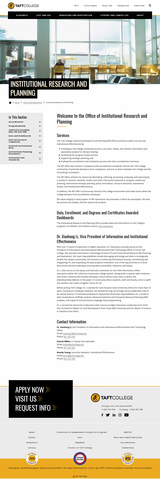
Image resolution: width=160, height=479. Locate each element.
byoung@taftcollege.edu (74, 355)
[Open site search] (150, 5)
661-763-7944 (70, 358)
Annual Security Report (143, 468)
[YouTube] (126, 415)
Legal (97, 468)
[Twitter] (108, 415)
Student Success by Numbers (51, 468)
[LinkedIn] (114, 415)
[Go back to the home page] (10, 103)
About (17, 102)
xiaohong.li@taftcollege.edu (76, 333)
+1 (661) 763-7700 (108, 409)
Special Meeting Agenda (30, 468)
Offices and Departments (32, 102)
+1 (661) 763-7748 (136, 409)
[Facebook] (102, 415)
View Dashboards (106, 226)
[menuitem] (76, 5)
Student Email (139, 5)
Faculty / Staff (107, 5)
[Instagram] (120, 415)
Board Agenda (14, 468)
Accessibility (128, 468)
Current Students (90, 5)
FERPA (102, 468)
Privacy (91, 468)
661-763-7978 (70, 336)
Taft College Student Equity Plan (75, 468)
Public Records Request (114, 468)
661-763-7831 (70, 347)
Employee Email (123, 5)
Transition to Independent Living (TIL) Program (82, 432)
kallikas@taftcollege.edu (74, 344)
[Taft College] (127, 398)
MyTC (76, 5)
